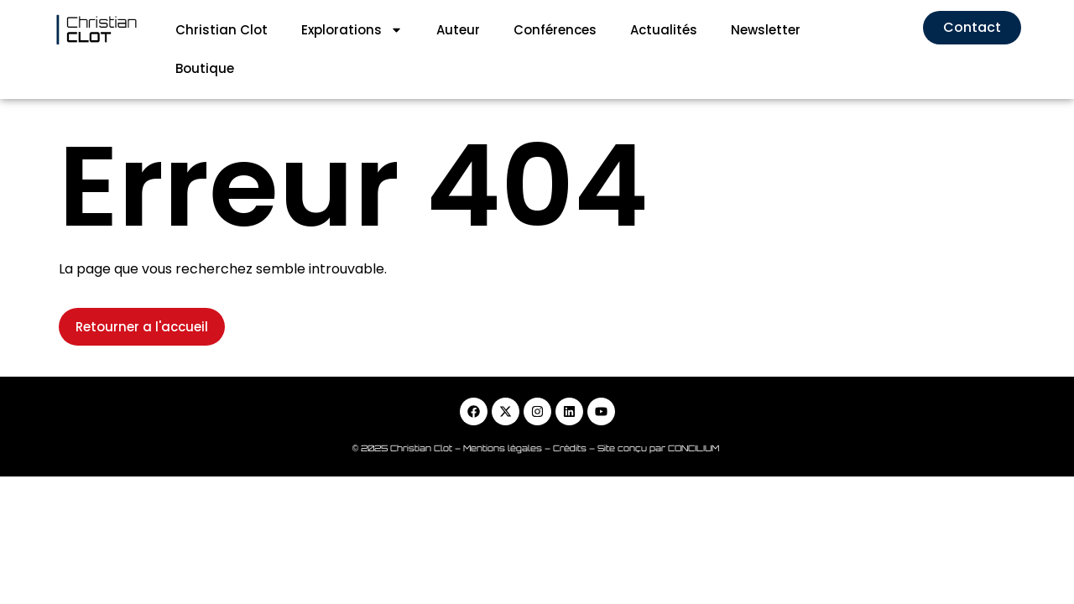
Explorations (352, 29)
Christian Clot (221, 30)
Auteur (458, 30)
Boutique (204, 68)
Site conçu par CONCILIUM (659, 409)
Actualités (663, 30)
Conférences (555, 30)
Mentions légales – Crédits (526, 409)
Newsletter (765, 30)
